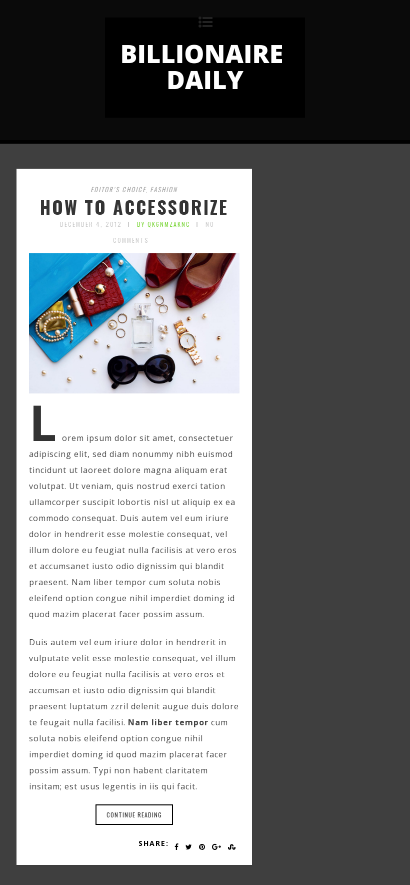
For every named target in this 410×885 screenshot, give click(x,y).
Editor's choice (118, 189)
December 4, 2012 (91, 224)
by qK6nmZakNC (163, 224)
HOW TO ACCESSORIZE (134, 206)
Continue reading (134, 814)
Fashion (164, 189)
